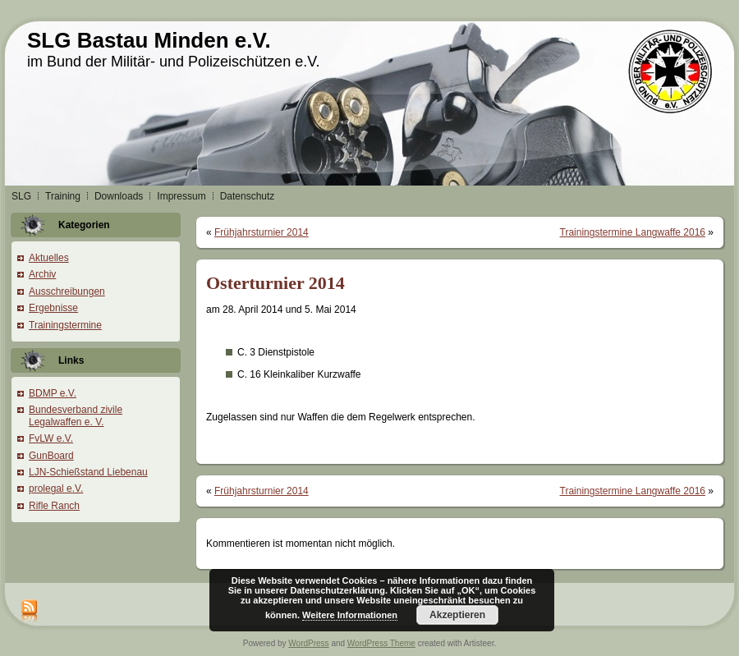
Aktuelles (49, 258)
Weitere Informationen (349, 615)
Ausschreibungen (67, 291)
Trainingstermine (65, 325)
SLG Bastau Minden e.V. (149, 40)
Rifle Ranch (54, 505)
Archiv (42, 274)
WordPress (308, 643)
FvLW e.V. (51, 438)
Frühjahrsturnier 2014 (261, 232)
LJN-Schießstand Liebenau (88, 472)
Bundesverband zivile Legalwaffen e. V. (75, 415)
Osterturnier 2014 (275, 283)
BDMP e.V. (52, 393)
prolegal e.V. (56, 488)
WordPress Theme (381, 643)
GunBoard (51, 455)
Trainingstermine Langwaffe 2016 (632, 232)
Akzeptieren (457, 615)
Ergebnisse (53, 308)
